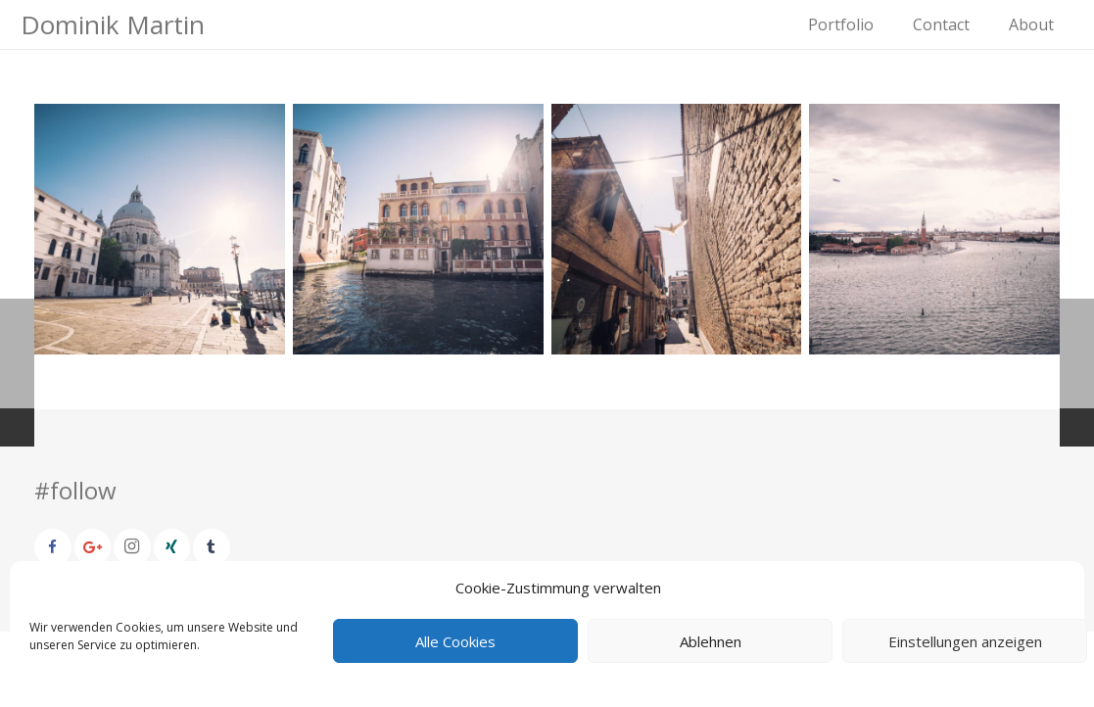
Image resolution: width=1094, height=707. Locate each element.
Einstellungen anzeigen (965, 641)
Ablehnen (710, 641)
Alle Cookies (455, 641)
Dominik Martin (113, 24)
